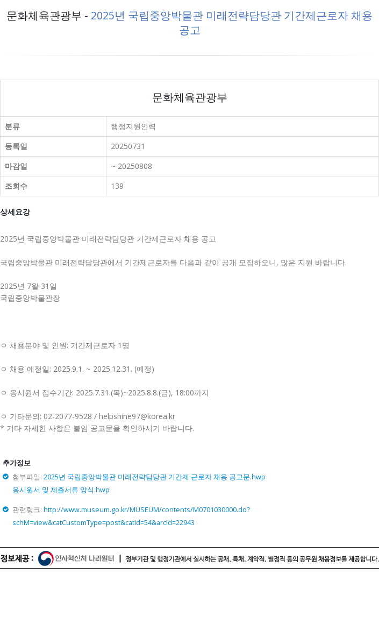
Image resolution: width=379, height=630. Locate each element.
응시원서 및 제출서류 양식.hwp (61, 489)
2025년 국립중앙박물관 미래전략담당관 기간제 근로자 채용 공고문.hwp (155, 477)
